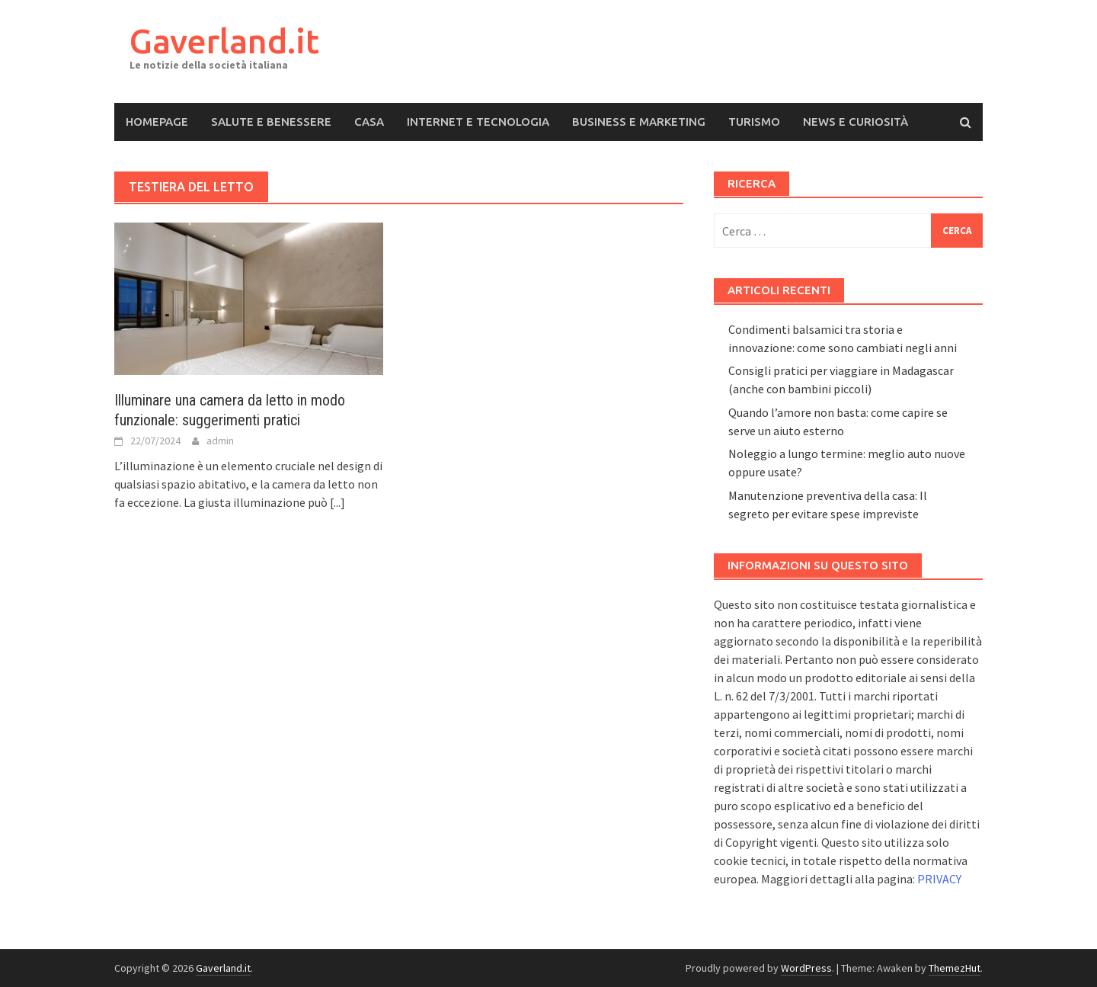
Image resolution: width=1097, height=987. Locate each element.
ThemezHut (954, 968)
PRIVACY (939, 878)
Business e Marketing (638, 121)
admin (220, 440)
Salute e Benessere (271, 121)
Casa (369, 121)
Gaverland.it (224, 40)
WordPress (806, 968)
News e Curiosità (855, 121)
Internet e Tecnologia (478, 121)
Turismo (754, 121)
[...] (337, 502)
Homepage (157, 121)
